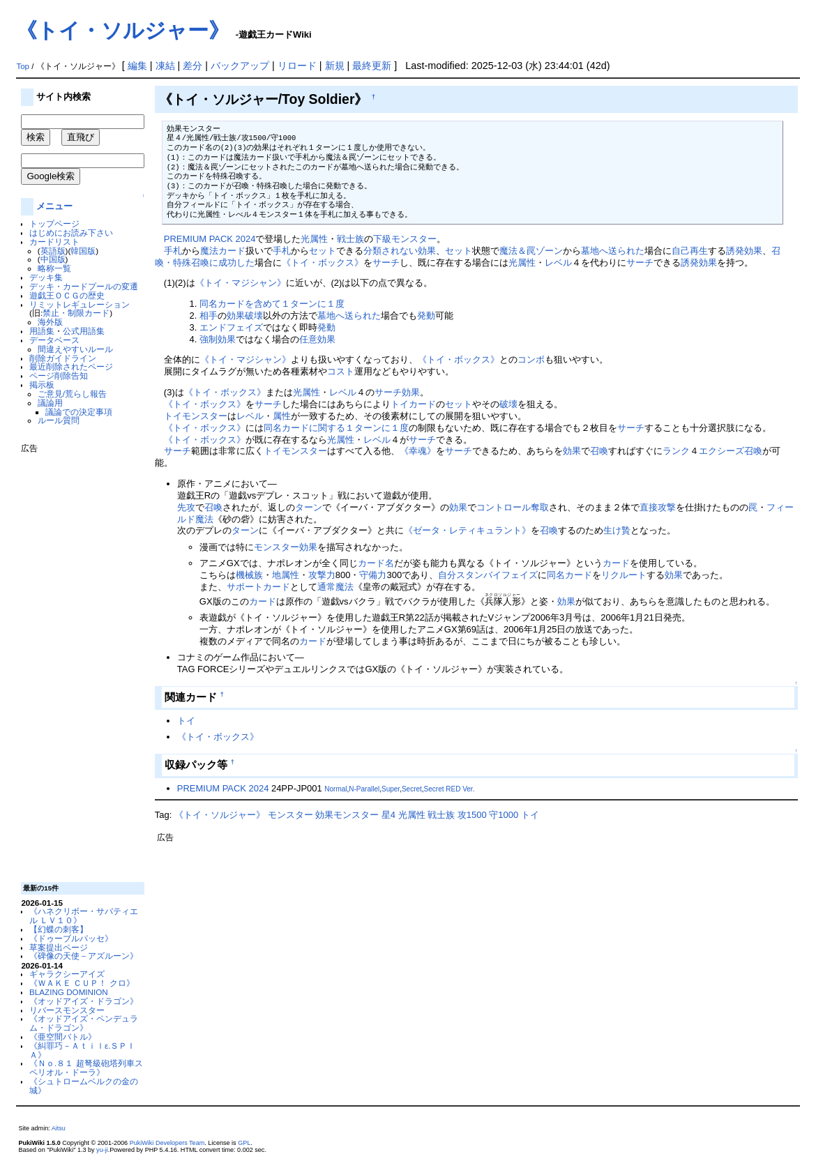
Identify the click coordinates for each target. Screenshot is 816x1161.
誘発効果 (744, 250)
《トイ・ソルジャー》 (122, 30)
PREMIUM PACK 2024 (210, 239)
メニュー (54, 206)
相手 (208, 315)
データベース (54, 339)
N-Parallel (364, 789)
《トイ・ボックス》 (322, 262)
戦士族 (350, 239)
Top (22, 66)
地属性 (285, 575)
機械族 (249, 575)
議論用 (50, 402)
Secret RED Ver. (449, 789)
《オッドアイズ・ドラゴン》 (83, 1001)
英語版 (53, 250)
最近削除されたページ (71, 366)
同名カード (569, 575)
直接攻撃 (658, 507)
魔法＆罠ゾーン (531, 250)
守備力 (372, 575)
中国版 (53, 259)
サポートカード (258, 587)
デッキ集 (46, 277)
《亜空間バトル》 (62, 1036)
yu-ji (102, 1149)
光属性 (314, 239)
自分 (447, 575)
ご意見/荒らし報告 (72, 393)
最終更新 (371, 65)
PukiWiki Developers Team (167, 1142)
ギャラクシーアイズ (67, 973)
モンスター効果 (285, 547)
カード (422, 404)
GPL (244, 1142)
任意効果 (317, 339)
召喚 (599, 451)
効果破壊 (245, 315)
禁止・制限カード (76, 312)
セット (322, 250)
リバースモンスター (67, 1010)
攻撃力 (321, 575)
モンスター (204, 416)
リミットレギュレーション (79, 304)
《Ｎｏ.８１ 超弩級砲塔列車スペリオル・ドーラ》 (85, 1067)
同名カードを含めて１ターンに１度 (272, 303)
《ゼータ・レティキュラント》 (467, 530)
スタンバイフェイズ (497, 575)
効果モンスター (347, 815)
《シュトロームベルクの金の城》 (83, 1086)
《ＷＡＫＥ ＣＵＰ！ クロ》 (81, 982)
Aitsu (59, 1128)
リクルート (624, 575)
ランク (676, 451)
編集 (137, 65)
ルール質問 (59, 420)
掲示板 (41, 384)
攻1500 (472, 815)
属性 (282, 416)
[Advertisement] (77, 662)
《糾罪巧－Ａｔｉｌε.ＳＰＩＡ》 (82, 1050)
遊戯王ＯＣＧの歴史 (67, 295)
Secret (412, 789)
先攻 (186, 507)
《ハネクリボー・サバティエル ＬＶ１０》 (83, 915)
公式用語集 (84, 330)
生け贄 (616, 530)
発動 (426, 315)
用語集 (41, 330)
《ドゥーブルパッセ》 (71, 938)
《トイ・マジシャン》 (240, 283)
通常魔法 (335, 587)
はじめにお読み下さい (71, 232)
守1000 (503, 815)
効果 (411, 392)
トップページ (54, 223)
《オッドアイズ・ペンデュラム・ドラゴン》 (83, 1023)
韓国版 (83, 250)
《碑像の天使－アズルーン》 (83, 955)
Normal (335, 789)
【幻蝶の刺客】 (58, 929)
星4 (388, 815)
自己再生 (690, 250)
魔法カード (222, 250)
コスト (340, 371)
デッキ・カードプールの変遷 (83, 286)
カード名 (376, 563)
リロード (297, 65)
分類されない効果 (399, 250)
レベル (558, 262)
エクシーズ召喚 (730, 451)
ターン (308, 507)
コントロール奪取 (512, 507)
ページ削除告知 (58, 375)
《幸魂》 (418, 451)
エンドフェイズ (231, 327)
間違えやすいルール (75, 349)
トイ (400, 404)
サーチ (386, 262)
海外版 (50, 321)
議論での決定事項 (78, 411)
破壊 (508, 404)
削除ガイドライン (62, 358)
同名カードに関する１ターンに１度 (336, 428)
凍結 (165, 65)
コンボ (531, 359)
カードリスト (54, 241)
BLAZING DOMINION (68, 991)
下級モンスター (405, 239)
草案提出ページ (58, 947)
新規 (335, 65)
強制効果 (217, 339)
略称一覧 (54, 268)
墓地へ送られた (612, 250)
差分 (192, 65)
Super (390, 789)
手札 (173, 250)
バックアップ (240, 65)
